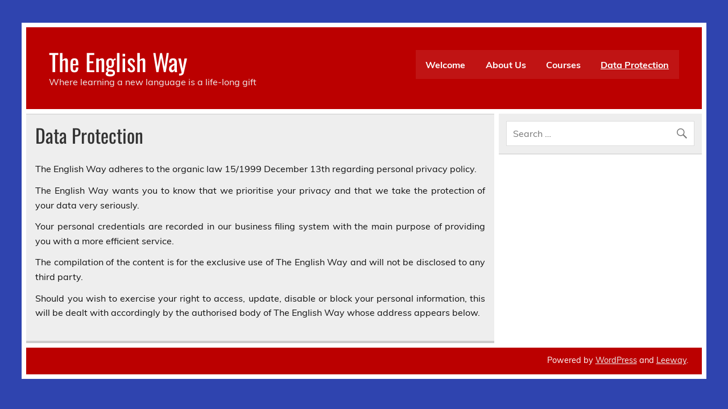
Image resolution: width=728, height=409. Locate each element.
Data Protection (635, 64)
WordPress (616, 360)
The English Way (118, 61)
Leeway (671, 360)
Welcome (445, 64)
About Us (506, 64)
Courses (563, 64)
